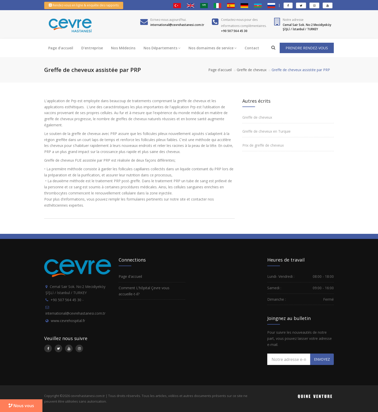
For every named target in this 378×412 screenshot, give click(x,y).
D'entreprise (92, 47)
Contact (252, 47)
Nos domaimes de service (212, 47)
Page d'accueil (60, 47)
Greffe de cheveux (251, 69)
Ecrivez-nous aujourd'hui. (168, 20)
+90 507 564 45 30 (66, 299)
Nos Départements (162, 47)
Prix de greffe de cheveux (263, 145)
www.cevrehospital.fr (68, 320)
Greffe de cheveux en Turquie (266, 131)
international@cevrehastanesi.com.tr (75, 313)
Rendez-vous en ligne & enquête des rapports (84, 5)
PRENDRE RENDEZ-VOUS (307, 47)
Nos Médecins (123, 47)
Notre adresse (293, 20)
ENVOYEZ (322, 359)
